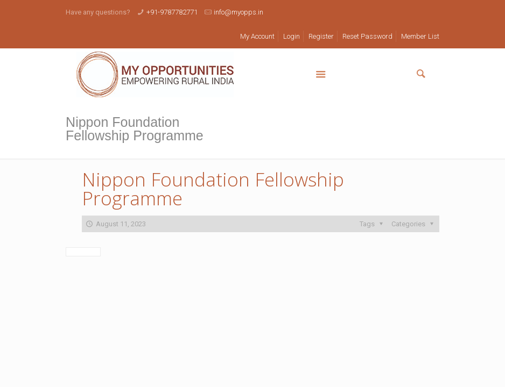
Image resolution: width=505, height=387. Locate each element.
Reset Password (367, 36)
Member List (420, 36)
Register (321, 36)
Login (291, 36)
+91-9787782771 (172, 12)
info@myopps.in (238, 12)
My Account (257, 36)
